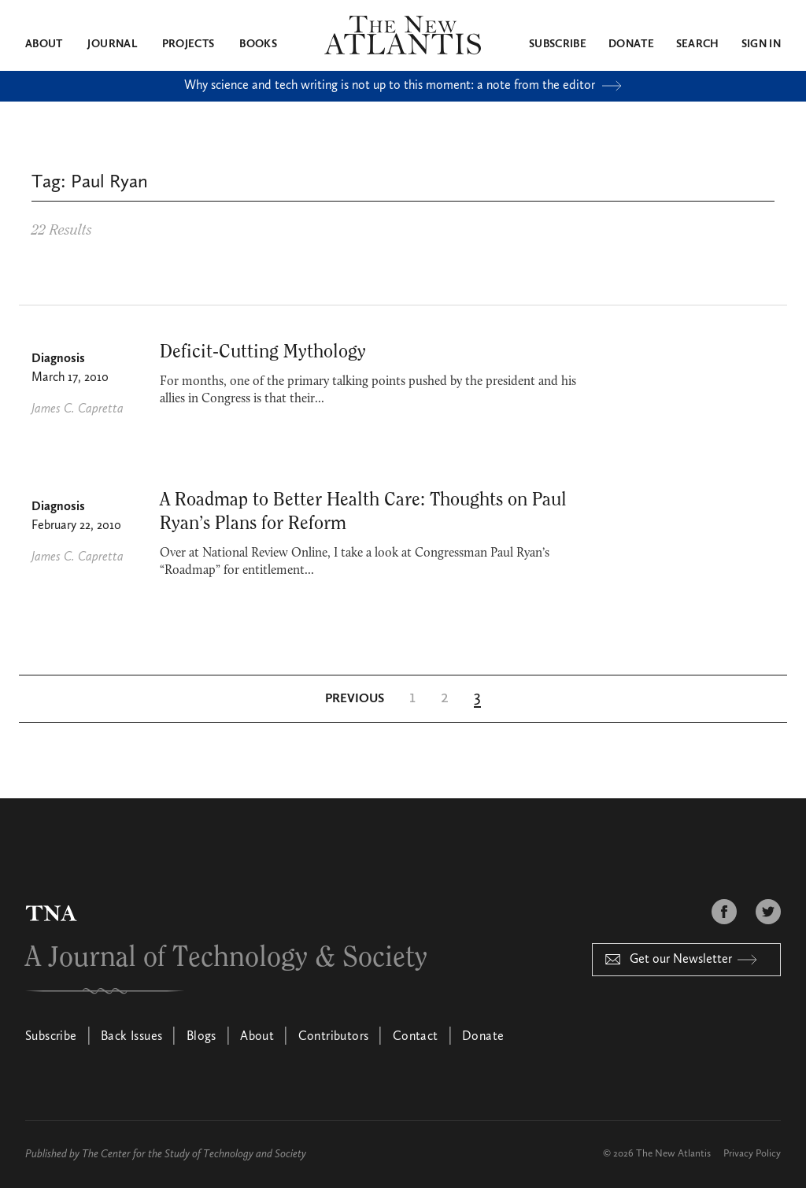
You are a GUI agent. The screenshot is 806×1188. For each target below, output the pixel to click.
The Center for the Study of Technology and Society (194, 1154)
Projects (188, 44)
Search (697, 44)
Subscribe (557, 44)
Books (258, 44)
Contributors (333, 1037)
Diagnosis (58, 359)
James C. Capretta (77, 409)
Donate (631, 44)
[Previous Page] (354, 699)
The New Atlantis (673, 1154)
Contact (415, 1037)
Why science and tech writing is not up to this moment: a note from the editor (403, 86)
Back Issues (131, 1037)
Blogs (201, 1037)
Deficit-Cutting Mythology (263, 351)
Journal (111, 44)
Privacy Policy (752, 1154)
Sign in (761, 44)
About (44, 44)
